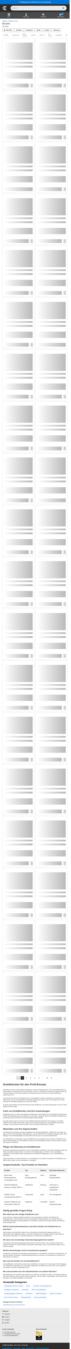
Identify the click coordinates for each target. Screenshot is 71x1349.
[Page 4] (34, 1078)
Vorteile (47, 30)
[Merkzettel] (43, 15)
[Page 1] (22, 1078)
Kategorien (29, 30)
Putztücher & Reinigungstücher (42, 1286)
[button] (9, 15)
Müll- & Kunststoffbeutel (39, 1289)
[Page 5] (39, 1078)
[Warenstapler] (60, 15)
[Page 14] (47, 1078)
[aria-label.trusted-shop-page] (39, 1335)
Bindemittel (25, 1289)
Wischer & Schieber (55, 1293)
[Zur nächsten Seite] (51, 1078)
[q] (39, 8)
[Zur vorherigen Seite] (18, 1078)
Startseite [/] (4, 21)
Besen (28, 1286)
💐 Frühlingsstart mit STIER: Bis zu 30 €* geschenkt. (34, 2)
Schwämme (29, 1293)
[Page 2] (26, 1078)
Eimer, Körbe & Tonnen (11, 1297)
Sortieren (19, 30)
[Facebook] (6, 1314)
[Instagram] (6, 1320)
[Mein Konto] (26, 15)
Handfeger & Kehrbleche (11, 1289)
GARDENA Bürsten (8, 1305)
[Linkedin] (5, 1323)
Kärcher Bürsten (20, 1305)
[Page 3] (30, 1078)
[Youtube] (5, 1317)
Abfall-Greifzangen (41, 1293)
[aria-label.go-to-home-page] (4, 10)
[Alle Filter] (8, 30)
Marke (38, 30)
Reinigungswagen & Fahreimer (13, 1293)
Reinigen (10, 21)
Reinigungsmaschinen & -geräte (13, 1286)
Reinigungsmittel (26, 1297)
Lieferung (56, 30)
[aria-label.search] (63, 8)
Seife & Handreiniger (40, 1297)
